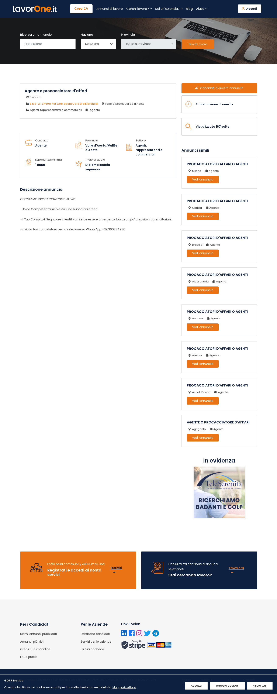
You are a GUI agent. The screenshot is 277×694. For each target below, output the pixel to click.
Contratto (41, 140)
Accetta (194, 686)
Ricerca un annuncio (36, 34)
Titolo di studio (95, 160)
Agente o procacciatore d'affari (56, 90)
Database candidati (95, 634)
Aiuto (201, 8)
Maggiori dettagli (124, 687)
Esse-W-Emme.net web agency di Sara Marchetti (64, 104)
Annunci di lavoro (109, 8)
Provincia (128, 34)
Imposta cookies (226, 686)
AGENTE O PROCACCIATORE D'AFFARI (218, 422)
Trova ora (236, 570)
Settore (141, 140)
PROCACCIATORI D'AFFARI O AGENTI (217, 164)
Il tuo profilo (29, 657)
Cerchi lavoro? (139, 8)
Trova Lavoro (197, 44)
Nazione (87, 34)
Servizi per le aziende (96, 641)
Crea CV (81, 8)
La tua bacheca (92, 649)
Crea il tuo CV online (35, 649)
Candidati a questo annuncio (219, 88)
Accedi (249, 9)
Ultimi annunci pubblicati (38, 634)
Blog (189, 8)
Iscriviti (116, 570)
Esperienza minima (48, 160)
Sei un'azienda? (169, 8)
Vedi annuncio (202, 179)
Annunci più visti (32, 641)
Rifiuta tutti (259, 686)
